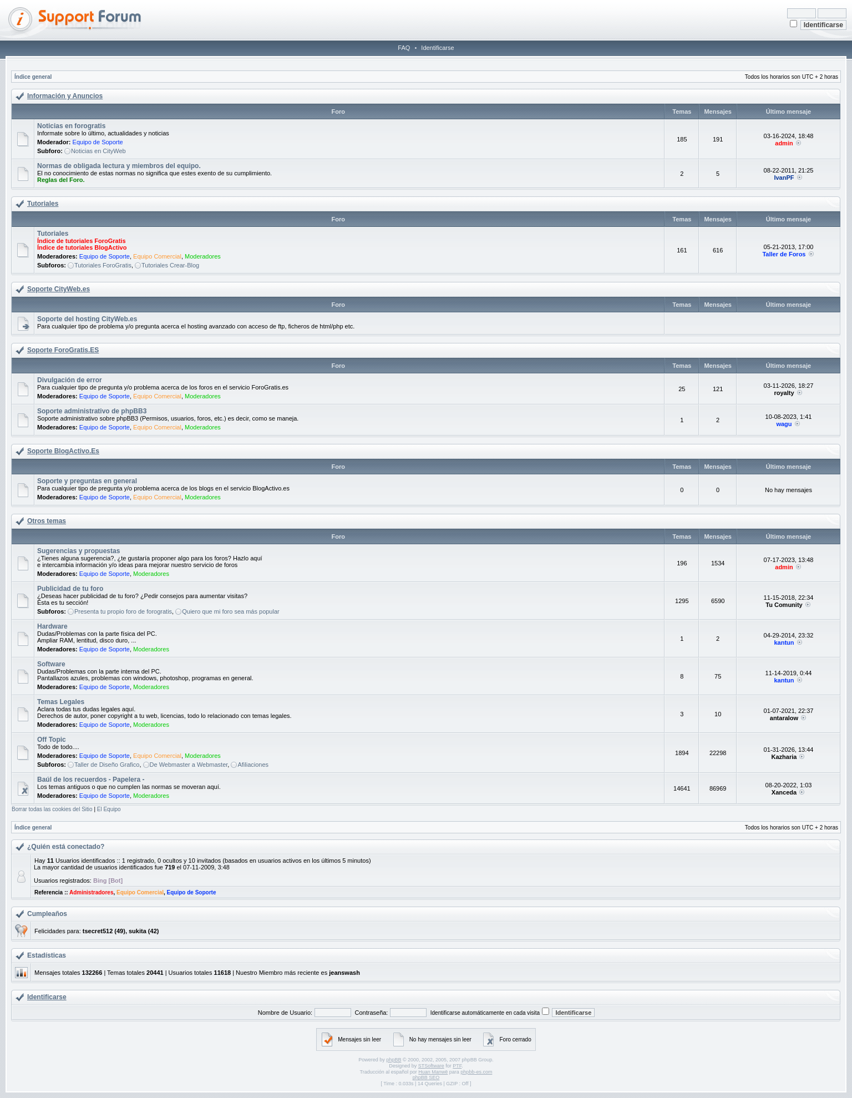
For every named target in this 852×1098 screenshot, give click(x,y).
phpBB (393, 1059)
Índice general (33, 77)
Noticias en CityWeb (98, 151)
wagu (784, 424)
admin (784, 143)
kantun (784, 642)
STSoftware (431, 1066)
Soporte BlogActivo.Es (63, 451)
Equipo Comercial (157, 256)
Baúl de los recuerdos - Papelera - (90, 779)
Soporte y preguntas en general (87, 481)
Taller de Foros (783, 254)
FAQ (404, 47)
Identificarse (437, 47)
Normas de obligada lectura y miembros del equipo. (119, 166)
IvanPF (784, 177)
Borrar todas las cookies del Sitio (52, 809)
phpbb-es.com (476, 1072)
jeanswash (344, 972)
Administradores (91, 892)
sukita (137, 931)
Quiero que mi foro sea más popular (230, 611)
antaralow (784, 718)
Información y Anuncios (65, 96)
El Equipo (109, 809)
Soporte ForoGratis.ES (63, 350)
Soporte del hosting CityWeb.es (87, 319)
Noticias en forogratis (71, 126)
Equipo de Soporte (98, 142)
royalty (784, 392)
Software (51, 664)
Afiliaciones (252, 764)
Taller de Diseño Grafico (106, 764)
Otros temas (46, 521)
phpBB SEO (426, 1077)
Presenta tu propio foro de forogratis (123, 611)
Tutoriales (42, 204)
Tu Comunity (783, 604)
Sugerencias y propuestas (78, 551)
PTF (457, 1066)
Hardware (52, 626)
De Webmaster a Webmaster (189, 764)
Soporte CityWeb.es (58, 289)
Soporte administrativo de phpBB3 (91, 411)
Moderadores (203, 256)
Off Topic (51, 739)
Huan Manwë (433, 1072)
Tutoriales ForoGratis (102, 265)
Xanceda (784, 792)
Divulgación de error (69, 380)
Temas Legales (60, 702)
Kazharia (784, 756)
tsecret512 (98, 931)
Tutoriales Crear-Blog (170, 265)
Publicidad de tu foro (70, 589)
